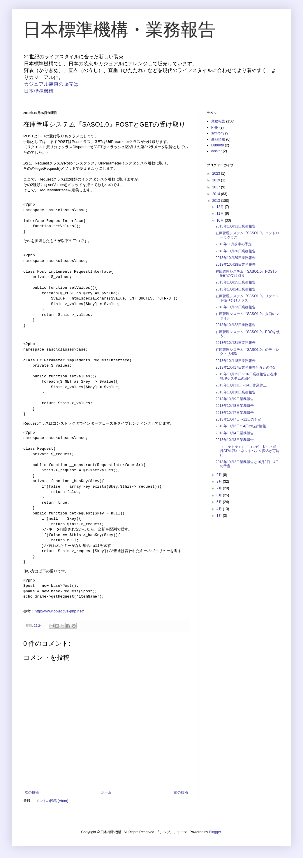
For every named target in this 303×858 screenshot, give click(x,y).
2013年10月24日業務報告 (236, 289)
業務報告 (218, 121)
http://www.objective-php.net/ (59, 611)
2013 (216, 201)
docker (216, 151)
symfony (217, 133)
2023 (216, 173)
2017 (216, 187)
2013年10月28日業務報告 (236, 264)
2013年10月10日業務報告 (236, 392)
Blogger (215, 832)
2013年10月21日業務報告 (236, 343)
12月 (220, 207)
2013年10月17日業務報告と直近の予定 (246, 367)
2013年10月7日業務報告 (235, 413)
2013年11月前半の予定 (234, 244)
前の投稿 (181, 792)
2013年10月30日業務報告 (236, 251)
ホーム (106, 792)
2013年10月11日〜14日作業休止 (241, 385)
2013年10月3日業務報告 (235, 440)
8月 (219, 481)
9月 (219, 475)
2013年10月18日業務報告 (236, 361)
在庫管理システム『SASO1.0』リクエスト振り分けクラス (247, 298)
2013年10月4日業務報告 (235, 433)
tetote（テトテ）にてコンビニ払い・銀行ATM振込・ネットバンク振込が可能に (247, 451)
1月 (219, 516)
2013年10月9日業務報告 (235, 399)
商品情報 (218, 139)
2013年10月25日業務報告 (236, 282)
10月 (220, 220)
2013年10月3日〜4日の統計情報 (241, 426)
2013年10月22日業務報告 (236, 325)
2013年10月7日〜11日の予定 (238, 419)
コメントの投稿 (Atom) (50, 801)
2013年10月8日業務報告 (235, 406)
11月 (220, 213)
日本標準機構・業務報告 (119, 29)
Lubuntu (217, 145)
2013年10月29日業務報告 (236, 258)
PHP (215, 127)
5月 (219, 502)
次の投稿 (32, 792)
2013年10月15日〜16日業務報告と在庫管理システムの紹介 (246, 376)
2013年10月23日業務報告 (236, 307)
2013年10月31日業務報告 (236, 226)
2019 (216, 180)
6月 (219, 495)
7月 (219, 488)
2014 (216, 194)
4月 (219, 509)
